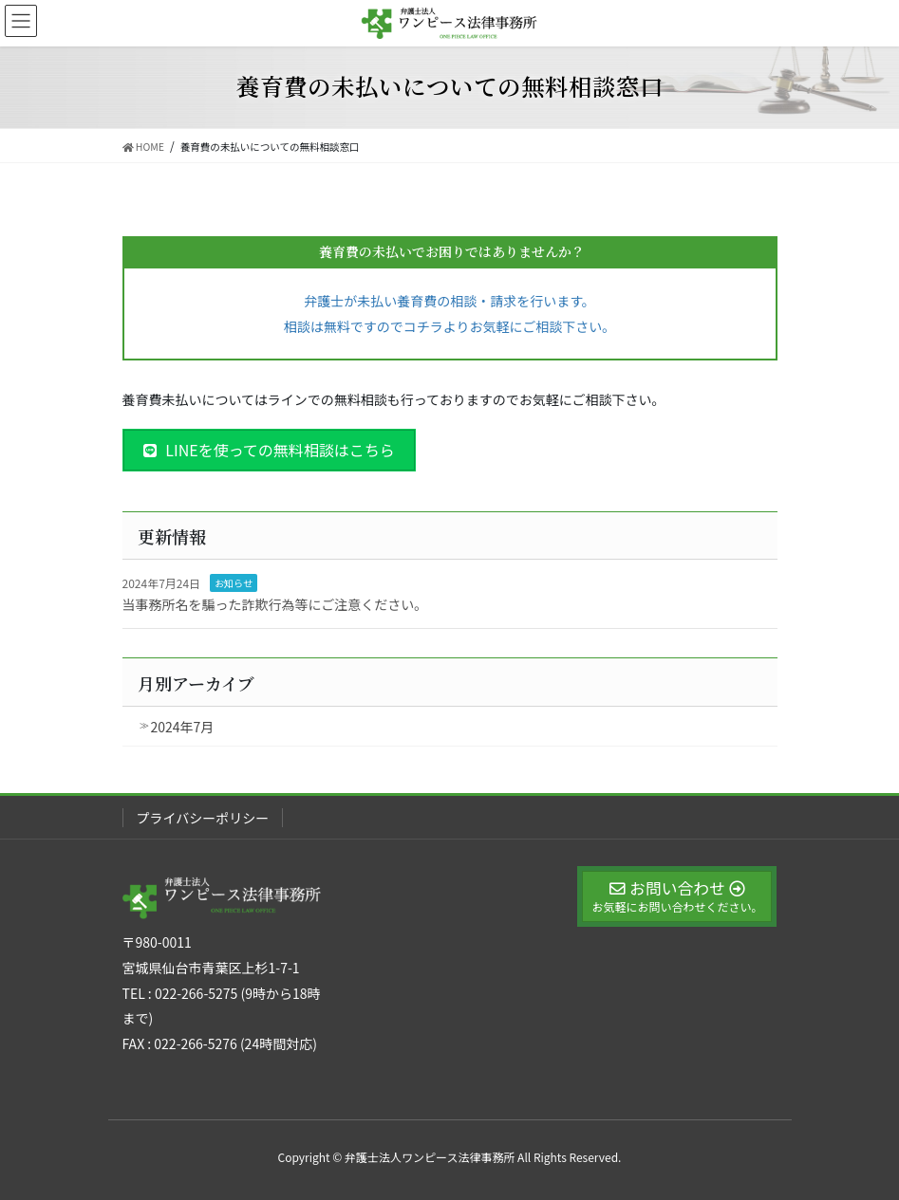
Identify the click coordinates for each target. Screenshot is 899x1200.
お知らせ (234, 583)
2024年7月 (183, 726)
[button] (269, 450)
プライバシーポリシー (203, 817)
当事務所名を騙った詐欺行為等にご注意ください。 (275, 604)
